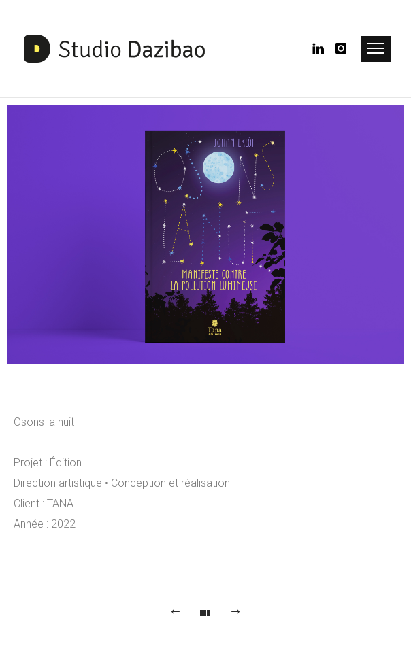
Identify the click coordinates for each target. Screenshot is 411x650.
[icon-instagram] (341, 48)
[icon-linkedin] (322, 48)
